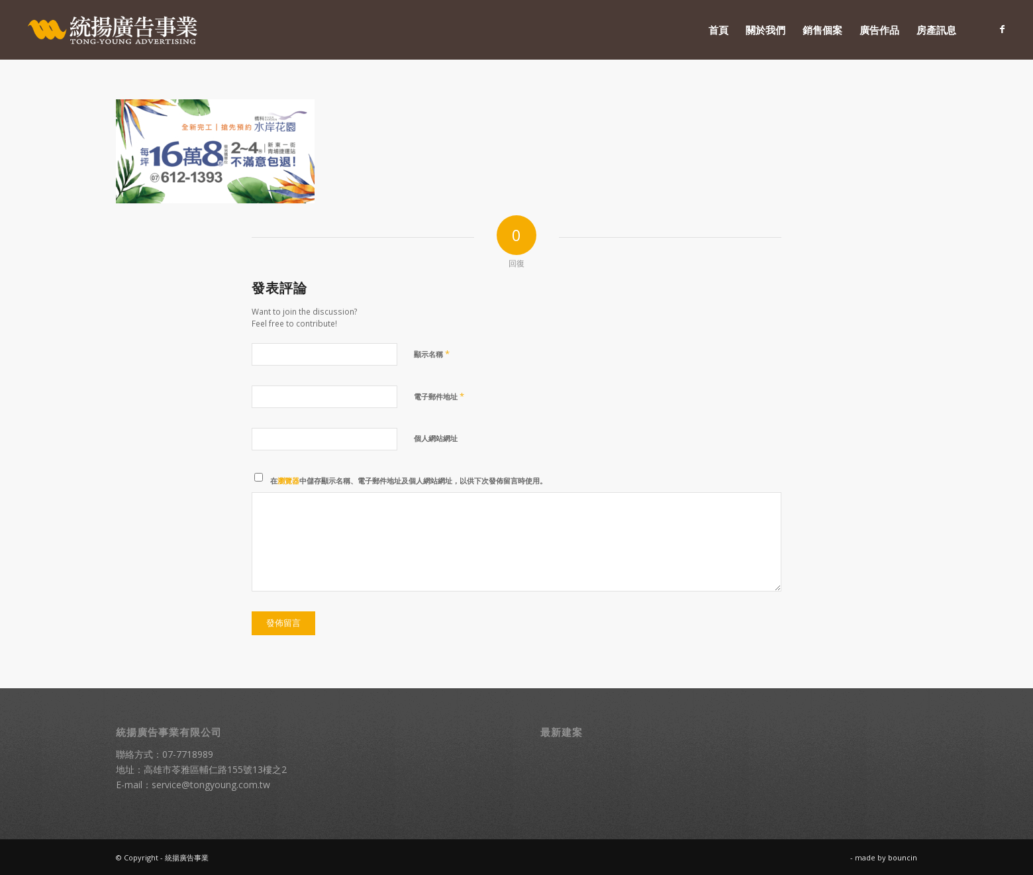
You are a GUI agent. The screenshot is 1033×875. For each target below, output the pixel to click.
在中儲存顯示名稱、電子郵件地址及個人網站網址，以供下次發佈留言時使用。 (408, 481)
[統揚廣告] (113, 30)
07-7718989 (187, 754)
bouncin (902, 857)
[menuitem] (718, 30)
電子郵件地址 (439, 396)
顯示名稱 (432, 354)
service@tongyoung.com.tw (211, 784)
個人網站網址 (436, 438)
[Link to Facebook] (1002, 29)
